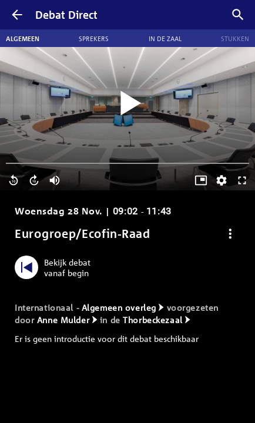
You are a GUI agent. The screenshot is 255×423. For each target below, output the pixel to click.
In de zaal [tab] (165, 38)
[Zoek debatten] (238, 14)
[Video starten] (127, 103)
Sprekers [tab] (94, 38)
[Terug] (17, 14)
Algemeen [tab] (22, 38)
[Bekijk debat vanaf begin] (55, 267)
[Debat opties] (230, 233)
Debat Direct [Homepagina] (66, 14)
